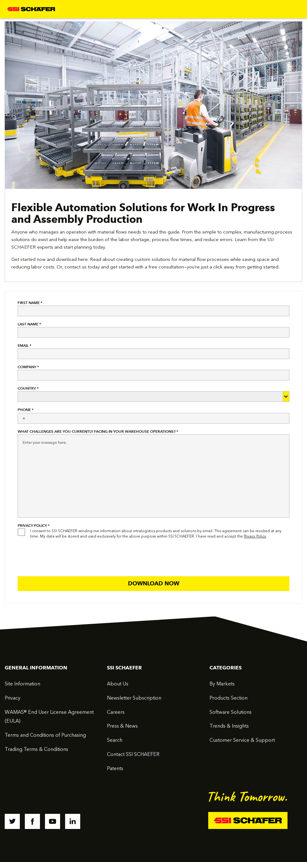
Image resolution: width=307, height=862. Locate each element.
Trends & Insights (229, 726)
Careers (116, 712)
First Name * (30, 302)
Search (114, 740)
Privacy (12, 698)
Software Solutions (230, 712)
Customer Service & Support (242, 740)
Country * (28, 388)
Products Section (228, 698)
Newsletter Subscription (134, 698)
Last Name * (29, 324)
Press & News (122, 726)
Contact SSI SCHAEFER (133, 754)
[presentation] (65, 556)
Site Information (22, 684)
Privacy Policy (255, 536)
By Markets (222, 684)
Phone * (26, 409)
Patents (115, 768)
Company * (28, 366)
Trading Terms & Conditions (36, 749)
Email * (24, 345)
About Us (117, 684)
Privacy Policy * (34, 525)
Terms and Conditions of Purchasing (45, 735)
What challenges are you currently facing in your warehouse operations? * (98, 431)
